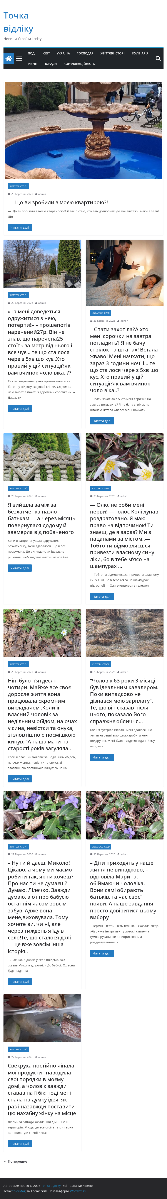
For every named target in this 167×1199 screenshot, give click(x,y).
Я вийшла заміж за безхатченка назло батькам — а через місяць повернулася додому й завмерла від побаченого (41, 518)
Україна (63, 53)
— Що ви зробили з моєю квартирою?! (58, 202)
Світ (46, 53)
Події (32, 53)
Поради (50, 64)
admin (42, 194)
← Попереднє (15, 1161)
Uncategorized (101, 312)
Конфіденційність (79, 64)
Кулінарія (140, 53)
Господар (85, 53)
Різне (32, 64)
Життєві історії (112, 53)
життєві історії (18, 186)
